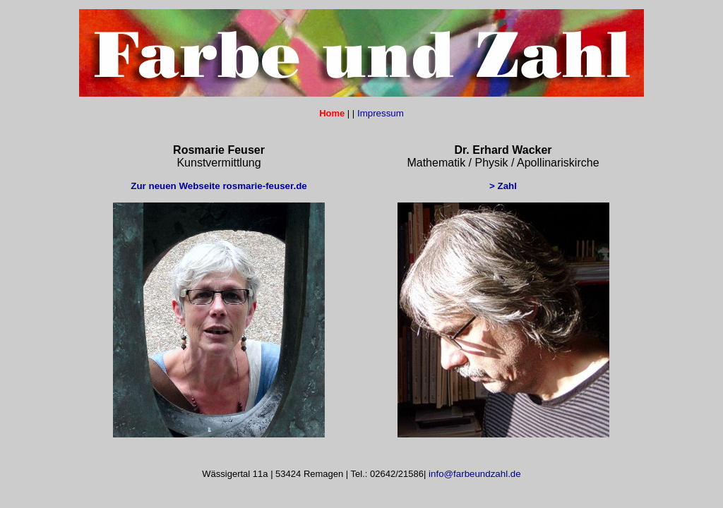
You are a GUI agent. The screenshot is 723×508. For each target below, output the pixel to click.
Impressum (379, 113)
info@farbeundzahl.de (473, 473)
